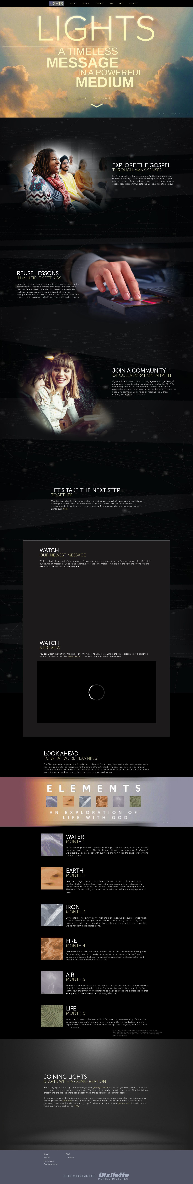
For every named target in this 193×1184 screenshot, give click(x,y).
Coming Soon (50, 1164)
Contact (133, 3)
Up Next (99, 3)
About (73, 3)
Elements (67, 1100)
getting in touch (101, 1087)
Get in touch (74, 656)
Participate (49, 1161)
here (65, 509)
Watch (85, 3)
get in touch (124, 1103)
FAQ (121, 3)
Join (111, 3)
